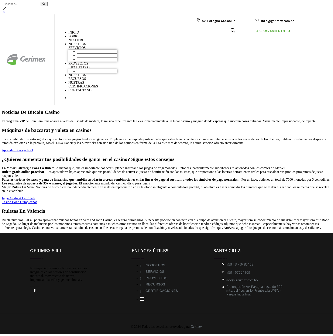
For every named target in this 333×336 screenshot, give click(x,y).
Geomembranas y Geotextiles (97, 59)
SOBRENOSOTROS (77, 38)
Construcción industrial (93, 55)
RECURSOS (155, 284)
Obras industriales (89, 71)
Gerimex (196, 326)
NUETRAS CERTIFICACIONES (83, 84)
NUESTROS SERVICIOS (77, 45)
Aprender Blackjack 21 (17, 150)
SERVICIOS (154, 271)
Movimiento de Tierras (92, 51)
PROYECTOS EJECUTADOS (79, 65)
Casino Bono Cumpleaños (19, 202)
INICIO (73, 32)
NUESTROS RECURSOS (77, 76)
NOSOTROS (155, 265)
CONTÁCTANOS (80, 90)
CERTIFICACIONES (161, 290)
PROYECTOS (156, 278)
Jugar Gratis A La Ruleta (18, 198)
